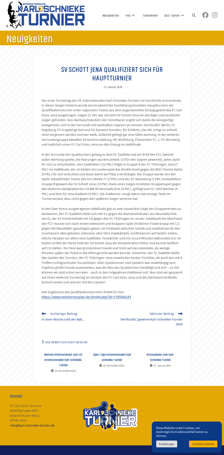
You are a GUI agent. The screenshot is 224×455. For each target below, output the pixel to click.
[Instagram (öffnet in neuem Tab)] (214, 15)
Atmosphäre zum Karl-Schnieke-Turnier (160, 357)
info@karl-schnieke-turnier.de (32, 425)
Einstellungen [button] (167, 444)
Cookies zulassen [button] (203, 444)
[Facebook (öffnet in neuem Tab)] (205, 15)
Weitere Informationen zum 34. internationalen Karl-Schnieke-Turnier (63, 359)
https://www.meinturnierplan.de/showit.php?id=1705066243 (86, 297)
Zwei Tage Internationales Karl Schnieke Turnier (112, 357)
